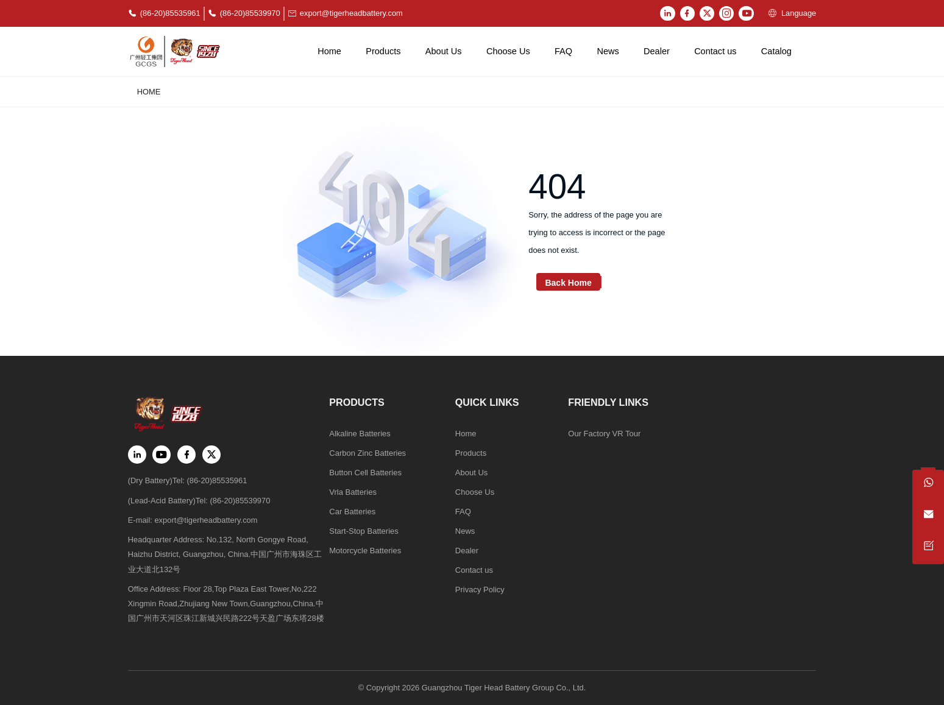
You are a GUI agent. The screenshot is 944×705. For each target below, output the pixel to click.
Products (383, 51)
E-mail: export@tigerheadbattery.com (193, 520)
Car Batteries (352, 512)
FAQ (563, 51)
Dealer (657, 51)
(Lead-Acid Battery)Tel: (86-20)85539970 (199, 500)
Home (329, 51)
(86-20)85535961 (164, 13)
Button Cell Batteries (365, 472)
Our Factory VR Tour (603, 433)
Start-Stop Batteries (363, 531)
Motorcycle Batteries (364, 551)
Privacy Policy (479, 590)
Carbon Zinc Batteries (367, 453)
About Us (443, 51)
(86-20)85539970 (244, 13)
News (608, 51)
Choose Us (508, 51)
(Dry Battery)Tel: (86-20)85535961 (187, 480)
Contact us (715, 51)
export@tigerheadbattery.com (345, 13)
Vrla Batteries (352, 492)
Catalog (776, 51)
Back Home (568, 283)
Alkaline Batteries (359, 433)
